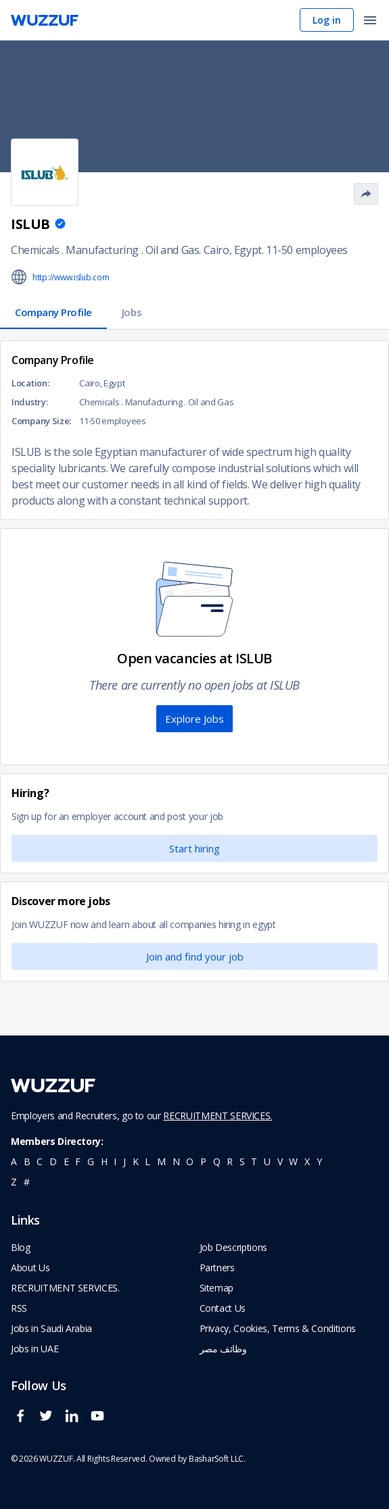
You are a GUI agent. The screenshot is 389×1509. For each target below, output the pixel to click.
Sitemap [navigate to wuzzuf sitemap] (217, 1287)
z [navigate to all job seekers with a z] (14, 1181)
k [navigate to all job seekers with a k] (136, 1161)
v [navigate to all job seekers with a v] (280, 1161)
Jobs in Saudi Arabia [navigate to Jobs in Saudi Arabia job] (51, 1328)
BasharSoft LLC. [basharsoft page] (217, 1458)
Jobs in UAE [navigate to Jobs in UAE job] (34, 1348)
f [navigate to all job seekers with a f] (78, 1161)
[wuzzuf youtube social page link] (101, 1421)
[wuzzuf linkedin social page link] (75, 1421)
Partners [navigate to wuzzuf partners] (217, 1267)
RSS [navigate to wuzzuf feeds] (19, 1308)
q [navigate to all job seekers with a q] (217, 1161)
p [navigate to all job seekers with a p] (203, 1161)
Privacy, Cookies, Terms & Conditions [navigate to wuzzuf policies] (278, 1328)
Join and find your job (195, 956)
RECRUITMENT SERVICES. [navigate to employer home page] (65, 1287)
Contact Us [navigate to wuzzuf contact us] (223, 1308)
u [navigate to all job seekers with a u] (267, 1161)
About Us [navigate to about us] (30, 1267)
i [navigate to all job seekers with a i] (115, 1161)
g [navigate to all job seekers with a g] (90, 1161)
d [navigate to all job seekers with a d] (53, 1161)
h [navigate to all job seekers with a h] (104, 1161)
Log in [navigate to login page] (327, 20)
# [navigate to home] (27, 1181)
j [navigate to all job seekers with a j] (124, 1161)
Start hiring (194, 848)
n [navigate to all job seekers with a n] (176, 1161)
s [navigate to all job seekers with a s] (242, 1161)
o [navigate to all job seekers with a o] (189, 1161)
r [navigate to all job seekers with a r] (230, 1161)
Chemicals (35, 249)
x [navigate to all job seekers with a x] (307, 1161)
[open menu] (370, 21)
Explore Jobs (194, 718)
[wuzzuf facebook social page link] (24, 1421)
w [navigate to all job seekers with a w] (293, 1161)
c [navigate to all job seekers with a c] (40, 1161)
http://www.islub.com (71, 277)
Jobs (131, 312)
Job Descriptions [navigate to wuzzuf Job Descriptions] (233, 1247)
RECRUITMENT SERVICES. (217, 1115)
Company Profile (53, 312)
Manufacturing (102, 249)
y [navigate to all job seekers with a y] (319, 1161)
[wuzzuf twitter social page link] (49, 1421)
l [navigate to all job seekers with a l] (147, 1161)
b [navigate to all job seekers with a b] (27, 1161)
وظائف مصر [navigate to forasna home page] (223, 1348)
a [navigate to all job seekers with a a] (14, 1161)
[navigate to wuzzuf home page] (44, 20)
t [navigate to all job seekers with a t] (254, 1161)
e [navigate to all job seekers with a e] (66, 1161)
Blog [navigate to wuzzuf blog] (20, 1247)
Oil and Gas (172, 249)
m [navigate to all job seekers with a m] (161, 1161)
